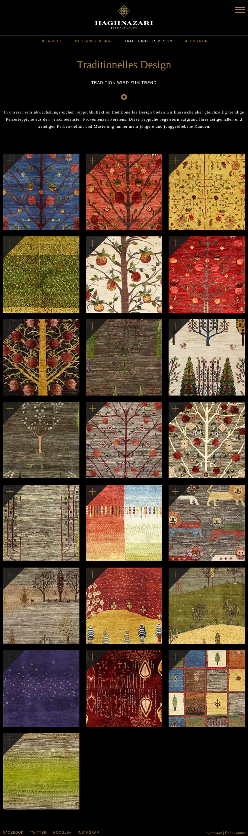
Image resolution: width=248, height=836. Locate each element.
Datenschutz (235, 833)
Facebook (13, 832)
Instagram (89, 832)
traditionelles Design (148, 41)
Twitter (38, 832)
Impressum (213, 833)
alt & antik (196, 41)
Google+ (62, 832)
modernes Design (93, 41)
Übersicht (51, 41)
